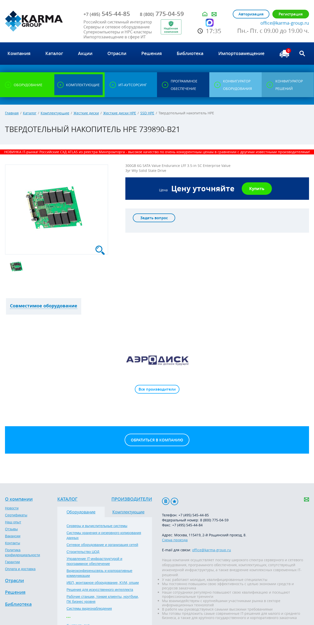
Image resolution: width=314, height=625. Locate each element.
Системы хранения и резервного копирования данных (104, 535)
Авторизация (251, 14)
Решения (15, 592)
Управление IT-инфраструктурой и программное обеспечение (94, 561)
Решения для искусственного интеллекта (100, 590)
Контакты (12, 543)
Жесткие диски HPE (119, 113)
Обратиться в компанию (157, 440)
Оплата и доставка (20, 569)
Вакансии (12, 536)
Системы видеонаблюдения (89, 609)
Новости (11, 508)
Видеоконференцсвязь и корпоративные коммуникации (99, 573)
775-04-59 (162, 14)
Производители (131, 499)
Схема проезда (175, 540)
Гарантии (12, 562)
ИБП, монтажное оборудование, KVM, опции (103, 583)
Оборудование (81, 512)
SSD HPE (147, 113)
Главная (12, 113)
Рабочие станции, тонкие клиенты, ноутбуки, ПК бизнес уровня (103, 599)
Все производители (157, 389)
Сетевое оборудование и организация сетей (102, 545)
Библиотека (18, 604)
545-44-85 (106, 14)
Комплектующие (55, 113)
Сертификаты (16, 515)
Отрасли (14, 580)
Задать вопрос (154, 217)
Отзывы (11, 529)
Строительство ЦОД (83, 552)
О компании (19, 499)
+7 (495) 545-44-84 (187, 525)
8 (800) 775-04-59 (214, 520)
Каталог (29, 113)
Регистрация (291, 14)
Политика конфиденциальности (22, 552)
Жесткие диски (86, 113)
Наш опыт (13, 522)
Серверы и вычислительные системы (97, 526)
